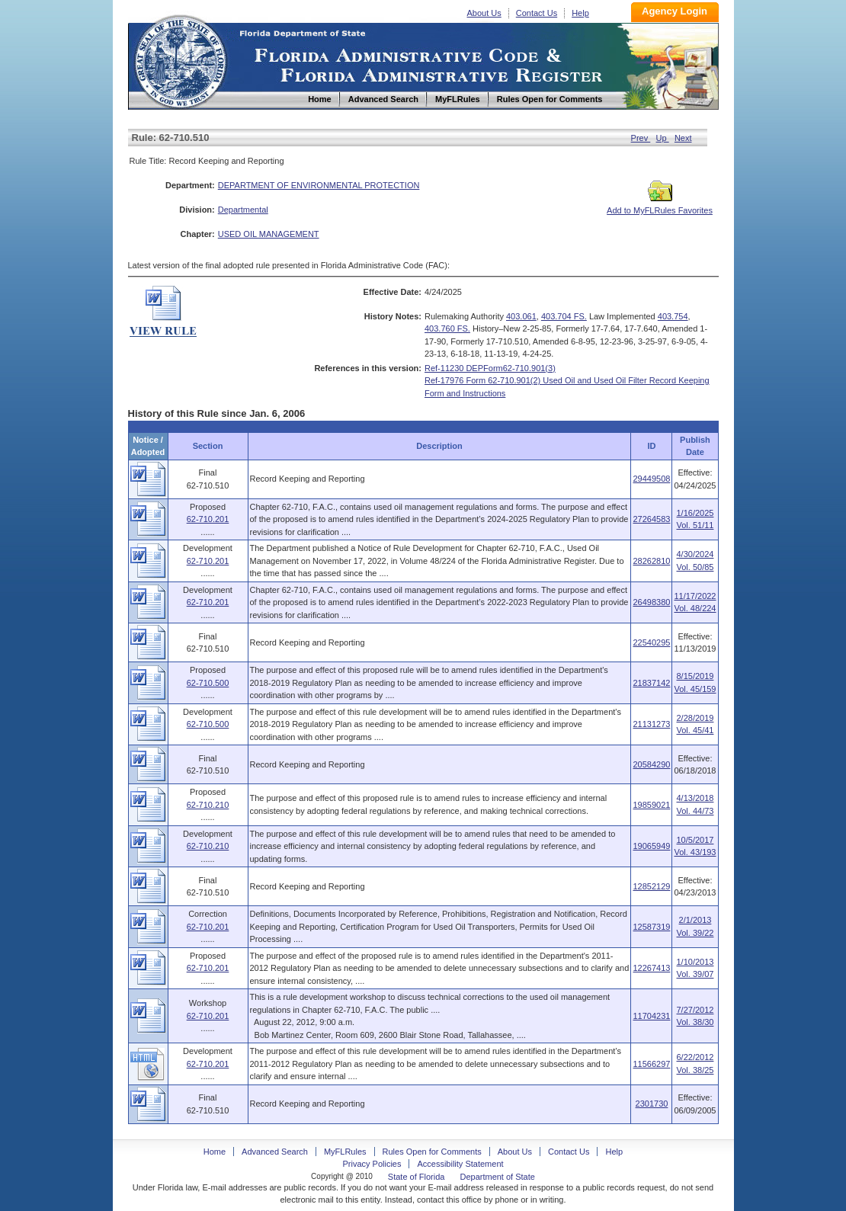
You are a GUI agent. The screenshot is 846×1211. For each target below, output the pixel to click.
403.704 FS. (564, 316)
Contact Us (536, 13)
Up (662, 138)
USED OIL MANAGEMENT (268, 234)
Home (180, 60)
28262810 (651, 560)
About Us (484, 13)
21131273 (651, 724)
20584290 (651, 764)
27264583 (651, 519)
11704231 (651, 1015)
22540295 (651, 642)
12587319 (651, 926)
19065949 (651, 846)
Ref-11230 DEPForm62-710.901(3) (490, 368)
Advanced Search (275, 1151)
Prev (641, 138)
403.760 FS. (447, 328)
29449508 (651, 478)
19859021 (651, 804)
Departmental (243, 209)
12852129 (651, 886)
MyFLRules (345, 1151)
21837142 (651, 682)
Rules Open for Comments (432, 1151)
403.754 (673, 316)
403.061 (521, 316)
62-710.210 (208, 804)
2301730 (652, 1103)
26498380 (651, 602)
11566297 (651, 1063)
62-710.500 (208, 682)
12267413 (651, 967)
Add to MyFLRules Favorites (660, 206)
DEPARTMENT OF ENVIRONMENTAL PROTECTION (319, 185)
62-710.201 (208, 519)
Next (683, 138)
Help (580, 13)
